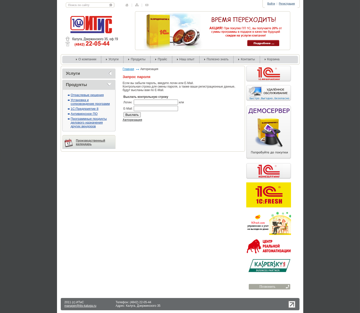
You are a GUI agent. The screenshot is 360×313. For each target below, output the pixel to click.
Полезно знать (218, 59)
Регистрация (287, 3)
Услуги (113, 59)
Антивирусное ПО (84, 114)
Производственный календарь (90, 142)
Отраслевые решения (87, 95)
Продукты (138, 59)
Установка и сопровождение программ (90, 102)
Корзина (273, 59)
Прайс (162, 59)
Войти (271, 3)
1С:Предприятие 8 (84, 109)
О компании (87, 59)
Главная (128, 69)
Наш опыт (187, 59)
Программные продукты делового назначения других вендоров (89, 122)
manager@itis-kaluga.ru (80, 305)
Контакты (248, 59)
